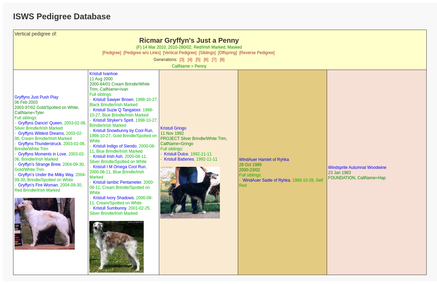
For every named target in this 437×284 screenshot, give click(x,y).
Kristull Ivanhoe (103, 73)
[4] (190, 59)
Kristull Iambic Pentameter (117, 182)
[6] (206, 59)
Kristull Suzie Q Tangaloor (116, 110)
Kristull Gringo (173, 128)
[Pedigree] (111, 52)
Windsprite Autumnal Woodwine (357, 167)
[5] (198, 59)
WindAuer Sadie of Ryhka (266, 180)
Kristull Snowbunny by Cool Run (122, 130)
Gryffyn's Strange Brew (39, 164)
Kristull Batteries (179, 159)
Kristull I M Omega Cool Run (119, 166)
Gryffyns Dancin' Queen (40, 123)
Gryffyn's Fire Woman (38, 185)
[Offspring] (227, 52)
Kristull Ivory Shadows (113, 197)
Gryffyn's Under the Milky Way (45, 174)
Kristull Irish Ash (107, 156)
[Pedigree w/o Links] (142, 52)
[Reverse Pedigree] (257, 52)
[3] (182, 59)
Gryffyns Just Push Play (36, 97)
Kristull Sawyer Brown (113, 99)
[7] (214, 59)
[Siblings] (207, 52)
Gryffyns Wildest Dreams (41, 133)
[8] (222, 59)
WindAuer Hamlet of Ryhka (264, 159)
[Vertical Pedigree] (179, 52)
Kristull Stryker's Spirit (113, 120)
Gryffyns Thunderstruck (39, 143)
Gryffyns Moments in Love (42, 154)
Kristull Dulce (176, 154)
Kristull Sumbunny (109, 208)
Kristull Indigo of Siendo (114, 146)
